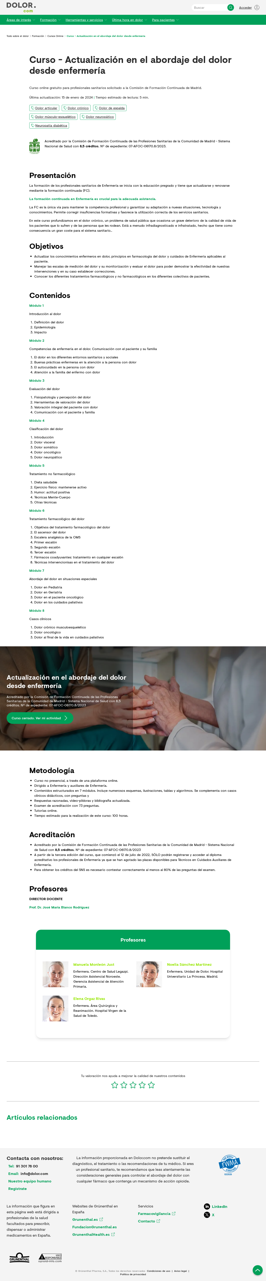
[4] (142, 1085)
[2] (124, 1085)
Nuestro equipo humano (29, 1181)
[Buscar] (230, 7)
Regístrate (17, 1188)
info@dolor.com (34, 1173)
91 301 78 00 (27, 1166)
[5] (151, 1085)
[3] (133, 1085)
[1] (114, 1085)
